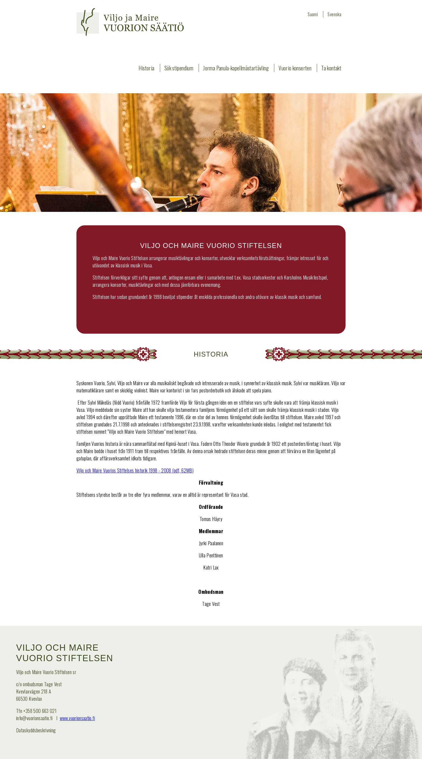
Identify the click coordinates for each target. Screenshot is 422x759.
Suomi (313, 14)
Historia (146, 68)
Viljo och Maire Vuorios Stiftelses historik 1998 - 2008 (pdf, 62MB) (135, 470)
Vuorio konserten (295, 68)
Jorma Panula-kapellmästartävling (236, 68)
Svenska (334, 14)
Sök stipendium (178, 68)
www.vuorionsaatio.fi (77, 718)
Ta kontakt (331, 68)
